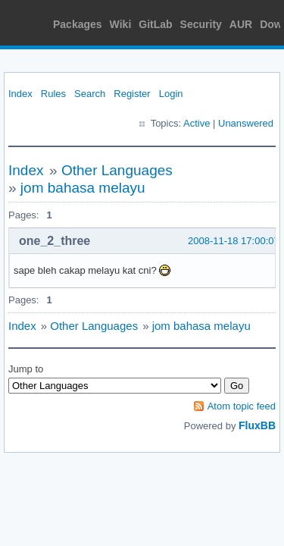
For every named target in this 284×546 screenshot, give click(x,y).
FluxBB (257, 425)
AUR (240, 24)
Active (196, 123)
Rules (53, 93)
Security (201, 24)
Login (171, 93)
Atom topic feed (242, 406)
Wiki (121, 24)
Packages (77, 24)
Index (20, 93)
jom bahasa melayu (82, 188)
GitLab (155, 24)
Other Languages (117, 170)
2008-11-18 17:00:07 (233, 240)
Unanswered (245, 123)
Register (132, 93)
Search (89, 93)
